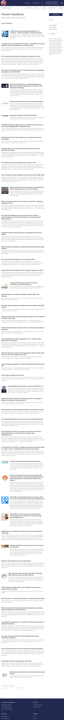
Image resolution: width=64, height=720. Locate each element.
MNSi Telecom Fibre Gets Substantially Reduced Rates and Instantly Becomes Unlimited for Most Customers (22, 608)
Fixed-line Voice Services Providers (15, 18)
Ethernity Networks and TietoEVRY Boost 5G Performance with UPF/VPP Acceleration (20, 149)
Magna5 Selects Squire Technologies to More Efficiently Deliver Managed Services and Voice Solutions (27, 188)
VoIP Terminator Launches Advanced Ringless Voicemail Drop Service (22, 409)
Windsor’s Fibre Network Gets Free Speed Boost (16, 561)
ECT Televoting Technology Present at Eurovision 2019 (18, 259)
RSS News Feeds (5, 718)
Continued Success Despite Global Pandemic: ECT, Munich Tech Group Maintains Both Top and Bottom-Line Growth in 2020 (23, 44)
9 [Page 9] (18, 687)
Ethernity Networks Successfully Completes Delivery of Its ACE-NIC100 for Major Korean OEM (23, 317)
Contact (34, 718)
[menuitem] (42, 3)
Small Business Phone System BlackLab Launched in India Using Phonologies (21, 138)
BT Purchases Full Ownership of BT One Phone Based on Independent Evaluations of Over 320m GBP (22, 71)
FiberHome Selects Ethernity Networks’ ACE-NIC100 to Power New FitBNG (21, 233)
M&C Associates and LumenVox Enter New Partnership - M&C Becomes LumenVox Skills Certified (25, 574)
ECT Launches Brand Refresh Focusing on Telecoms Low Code (20, 56)
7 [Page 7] (15, 687)
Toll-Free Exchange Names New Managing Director (25, 461)
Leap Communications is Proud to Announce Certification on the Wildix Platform (23, 283)
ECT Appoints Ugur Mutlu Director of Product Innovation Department (22, 419)
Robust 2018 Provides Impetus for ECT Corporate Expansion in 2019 (22, 270)
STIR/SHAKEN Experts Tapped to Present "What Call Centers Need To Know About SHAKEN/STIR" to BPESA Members (22, 125)
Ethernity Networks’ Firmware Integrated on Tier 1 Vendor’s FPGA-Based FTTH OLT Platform (21, 339)
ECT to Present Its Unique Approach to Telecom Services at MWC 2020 (22, 175)
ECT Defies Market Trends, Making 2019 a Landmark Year (18, 162)
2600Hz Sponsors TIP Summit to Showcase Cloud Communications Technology (21, 532)
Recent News (4, 716)
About (34, 716)
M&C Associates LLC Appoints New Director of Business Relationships (23, 598)
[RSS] (50, 20)
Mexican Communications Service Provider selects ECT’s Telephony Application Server (22, 202)
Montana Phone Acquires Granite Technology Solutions (27, 101)
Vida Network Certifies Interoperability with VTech (16, 661)
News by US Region (53, 29)
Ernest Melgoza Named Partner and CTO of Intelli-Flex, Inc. (25, 386)
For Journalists (52, 33)
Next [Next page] (23, 687)
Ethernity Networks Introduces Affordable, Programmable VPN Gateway (20, 295)
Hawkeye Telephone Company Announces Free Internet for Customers (26, 546)
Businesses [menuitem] (27, 3)
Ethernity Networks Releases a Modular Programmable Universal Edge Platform (22, 247)
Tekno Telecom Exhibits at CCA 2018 (12, 375)
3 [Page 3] (9, 687)
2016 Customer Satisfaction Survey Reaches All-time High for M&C (27, 672)
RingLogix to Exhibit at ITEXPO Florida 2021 (23, 115)
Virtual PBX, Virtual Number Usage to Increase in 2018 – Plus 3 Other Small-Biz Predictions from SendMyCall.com (27, 497)
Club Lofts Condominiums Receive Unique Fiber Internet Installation (22, 648)
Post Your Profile (36, 707)
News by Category (52, 25)
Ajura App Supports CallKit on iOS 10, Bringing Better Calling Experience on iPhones (20, 637)
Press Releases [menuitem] (35, 3)
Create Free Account (37, 704)
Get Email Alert (55, 14)
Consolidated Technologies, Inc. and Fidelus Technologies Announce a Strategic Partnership (22, 622)
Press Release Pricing (6, 707)
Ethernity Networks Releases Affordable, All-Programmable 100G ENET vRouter (22, 306)
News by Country (52, 27)
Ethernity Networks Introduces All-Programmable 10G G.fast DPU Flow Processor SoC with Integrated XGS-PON (22, 353)
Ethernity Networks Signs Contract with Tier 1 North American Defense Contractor (22, 328)
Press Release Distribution (7, 709)
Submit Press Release (52, 3)
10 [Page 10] (20, 687)
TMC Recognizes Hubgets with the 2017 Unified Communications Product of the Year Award (21, 588)
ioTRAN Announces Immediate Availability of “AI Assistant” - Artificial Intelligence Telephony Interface (26, 32)
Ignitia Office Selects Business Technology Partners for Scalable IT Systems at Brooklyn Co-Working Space (21, 399)
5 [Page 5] (12, 687)
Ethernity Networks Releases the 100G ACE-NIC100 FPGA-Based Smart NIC (23, 365)
